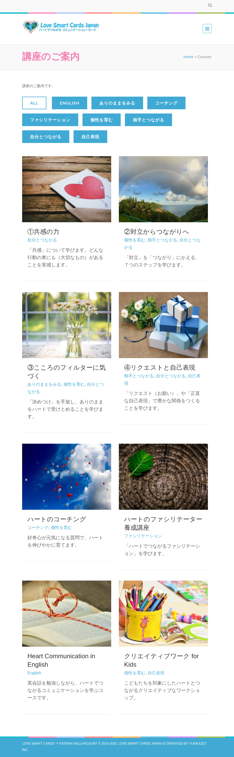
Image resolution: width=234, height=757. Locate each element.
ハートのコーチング (56, 519)
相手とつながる (148, 119)
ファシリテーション (50, 119)
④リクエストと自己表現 (159, 367)
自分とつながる (45, 136)
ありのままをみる (117, 102)
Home (188, 57)
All (34, 102)
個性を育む (101, 119)
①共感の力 (43, 231)
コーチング (166, 102)
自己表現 (90, 136)
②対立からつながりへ (156, 231)
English (69, 102)
